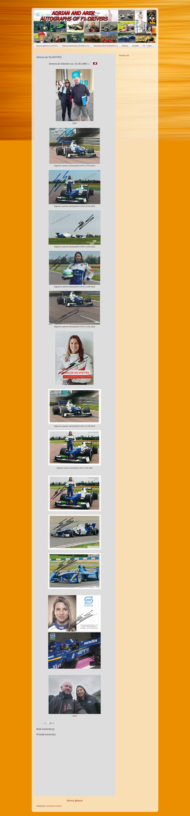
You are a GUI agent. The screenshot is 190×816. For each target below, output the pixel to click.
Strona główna (75, 800)
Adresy (125, 46)
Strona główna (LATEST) (47, 46)
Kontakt (135, 46)
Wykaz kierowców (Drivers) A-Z (75, 46)
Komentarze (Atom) (53, 806)
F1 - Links (147, 46)
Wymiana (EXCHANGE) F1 (106, 46)
